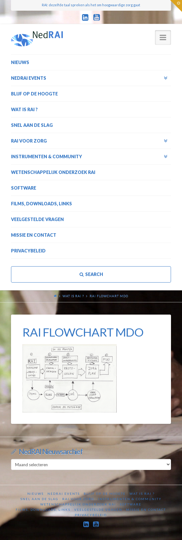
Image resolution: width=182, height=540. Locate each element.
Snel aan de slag (39, 499)
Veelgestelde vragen (98, 509)
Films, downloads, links (43, 509)
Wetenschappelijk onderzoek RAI (78, 504)
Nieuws (35, 493)
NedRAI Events (63, 493)
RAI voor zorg (78, 499)
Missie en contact (146, 509)
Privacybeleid (91, 515)
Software (130, 504)
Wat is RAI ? (73, 296)
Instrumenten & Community (130, 499)
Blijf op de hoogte (105, 493)
